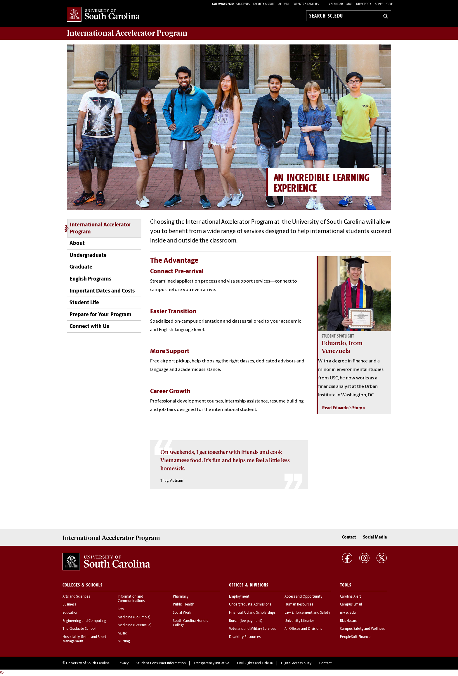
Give (389, 4)
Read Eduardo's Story (342, 408)
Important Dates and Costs (102, 291)
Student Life (84, 303)
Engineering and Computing (84, 621)
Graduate (81, 267)
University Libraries (299, 621)
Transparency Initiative (211, 663)
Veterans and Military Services (252, 629)
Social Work (182, 613)
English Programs (90, 279)
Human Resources (298, 604)
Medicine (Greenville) (135, 625)
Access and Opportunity (303, 596)
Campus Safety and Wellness (362, 629)
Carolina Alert (350, 596)
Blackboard (348, 621)
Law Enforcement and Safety (307, 613)
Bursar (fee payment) (245, 621)
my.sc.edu (348, 613)
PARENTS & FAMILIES (306, 4)
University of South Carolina (88, 663)
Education (70, 613)
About (77, 243)
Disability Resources (245, 637)
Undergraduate (88, 255)
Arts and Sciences (76, 596)
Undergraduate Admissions (250, 604)
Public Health (183, 604)
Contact (349, 537)
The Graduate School (79, 629)
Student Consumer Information (161, 663)
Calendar (336, 4)
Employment (239, 596)
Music (122, 633)
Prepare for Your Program (100, 315)
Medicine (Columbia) (134, 617)
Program (127, 33)
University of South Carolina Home (103, 15)
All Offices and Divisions (303, 629)
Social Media (375, 537)
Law (121, 609)
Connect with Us (89, 326)
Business (69, 604)
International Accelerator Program (100, 229)
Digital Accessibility (296, 663)
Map (349, 4)
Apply (379, 4)
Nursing (124, 641)
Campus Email (351, 604)
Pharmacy (180, 596)
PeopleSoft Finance (355, 637)
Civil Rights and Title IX (255, 663)
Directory (363, 4)
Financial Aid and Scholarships (252, 613)
